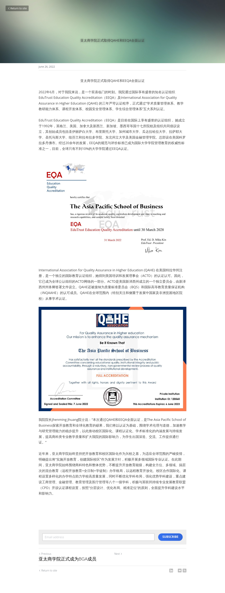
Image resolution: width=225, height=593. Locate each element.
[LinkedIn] (171, 570)
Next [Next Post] (118, 553)
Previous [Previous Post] (45, 553)
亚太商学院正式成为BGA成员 (67, 559)
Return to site (17, 8)
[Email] (180, 570)
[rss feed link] (184, 570)
